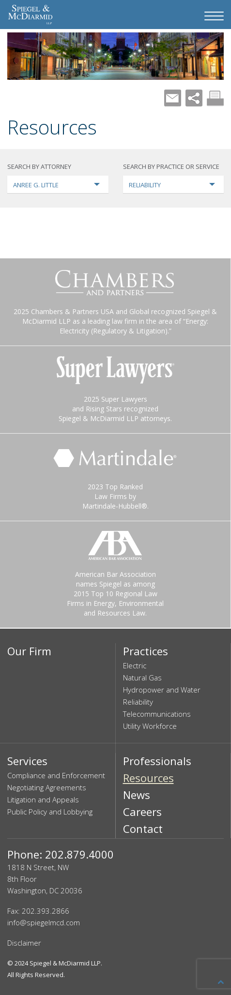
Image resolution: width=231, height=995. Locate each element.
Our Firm (29, 651)
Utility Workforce (150, 726)
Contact (143, 828)
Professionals (157, 761)
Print (215, 98)
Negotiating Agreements (46, 787)
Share (193, 98)
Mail (172, 98)
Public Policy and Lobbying (49, 811)
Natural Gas (142, 677)
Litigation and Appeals (43, 799)
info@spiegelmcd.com (43, 922)
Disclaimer (24, 943)
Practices (145, 651)
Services (27, 761)
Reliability (138, 702)
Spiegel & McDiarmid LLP (65, 963)
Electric (134, 665)
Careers (142, 811)
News (136, 794)
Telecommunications (157, 714)
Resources (148, 777)
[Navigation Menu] (214, 16)
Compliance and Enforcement (56, 775)
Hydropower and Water (161, 689)
